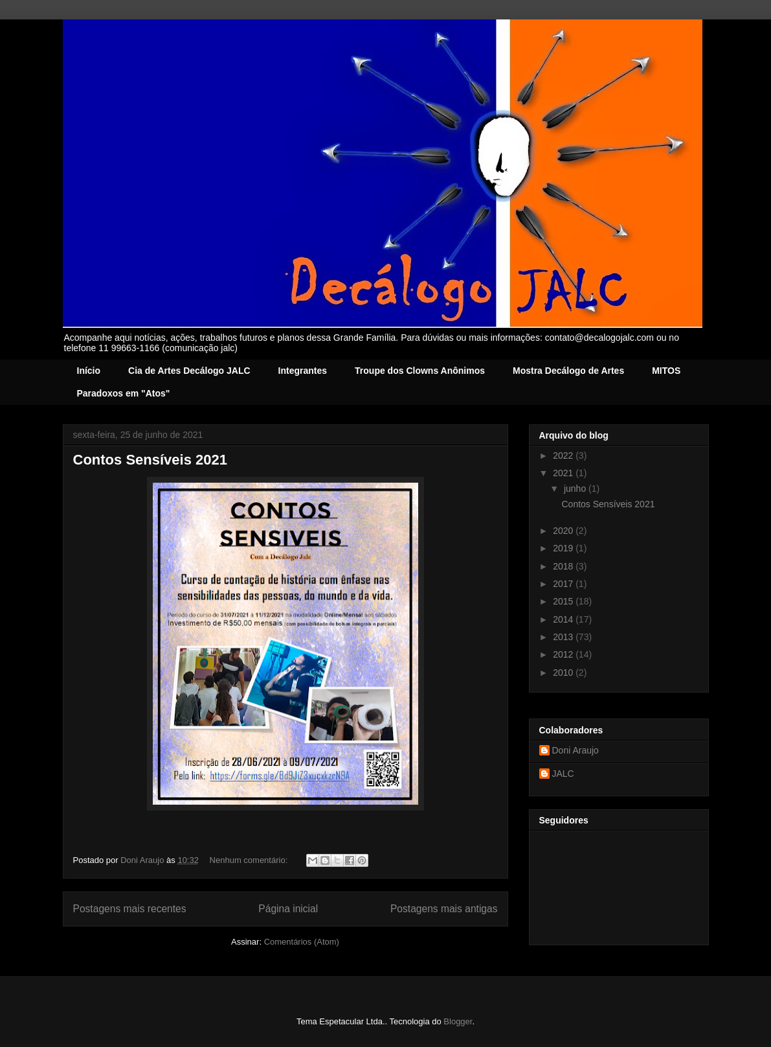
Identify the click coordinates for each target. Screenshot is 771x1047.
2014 (564, 619)
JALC (563, 773)
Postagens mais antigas (444, 908)
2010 (564, 672)
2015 (564, 601)
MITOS (666, 370)
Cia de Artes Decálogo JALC (189, 370)
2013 (564, 637)
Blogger (457, 1021)
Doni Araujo (575, 750)
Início (89, 370)
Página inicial (288, 908)
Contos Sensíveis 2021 (150, 460)
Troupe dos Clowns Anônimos (420, 370)
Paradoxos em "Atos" (123, 393)
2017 (564, 584)
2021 (564, 473)
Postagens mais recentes (129, 908)
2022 (564, 455)
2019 (564, 548)
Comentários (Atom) (301, 942)
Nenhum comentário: (250, 860)
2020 (564, 530)
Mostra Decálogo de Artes (568, 370)
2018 (564, 566)
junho (576, 488)
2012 (564, 654)
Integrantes (302, 370)
